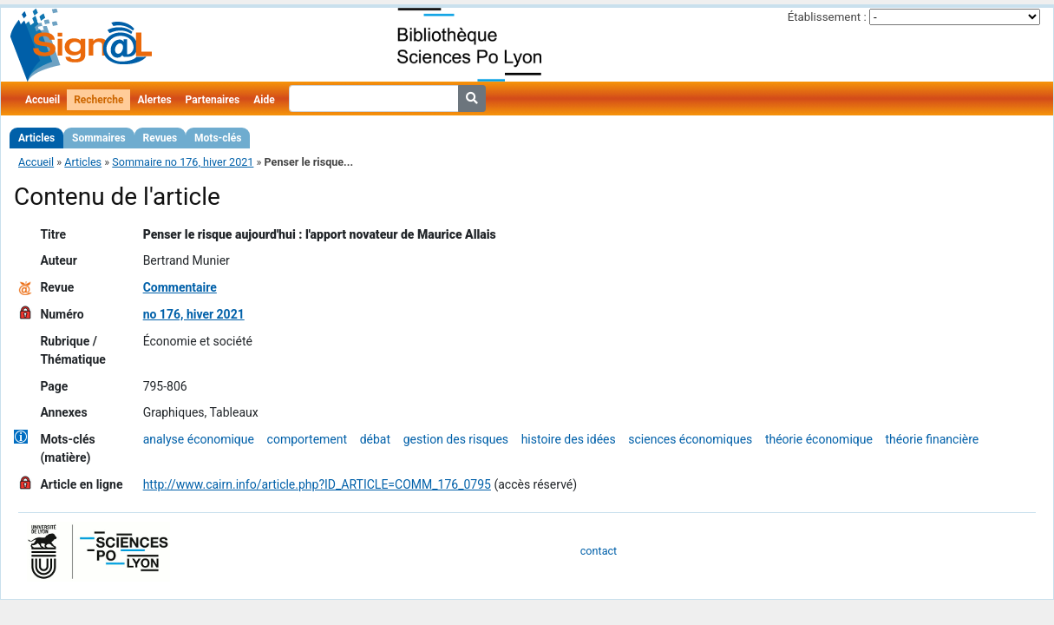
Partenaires (213, 100)
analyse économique (198, 439)
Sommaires (98, 138)
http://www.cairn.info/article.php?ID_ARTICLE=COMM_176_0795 (317, 484)
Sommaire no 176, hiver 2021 (182, 161)
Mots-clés (217, 138)
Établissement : (827, 16)
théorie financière (932, 439)
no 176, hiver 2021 (194, 314)
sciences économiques (690, 439)
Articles (36, 138)
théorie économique (819, 439)
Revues (160, 138)
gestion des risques (455, 439)
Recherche (98, 100)
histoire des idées (568, 439)
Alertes (154, 100)
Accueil (42, 100)
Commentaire (180, 287)
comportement (307, 439)
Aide (263, 100)
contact (598, 550)
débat (375, 439)
